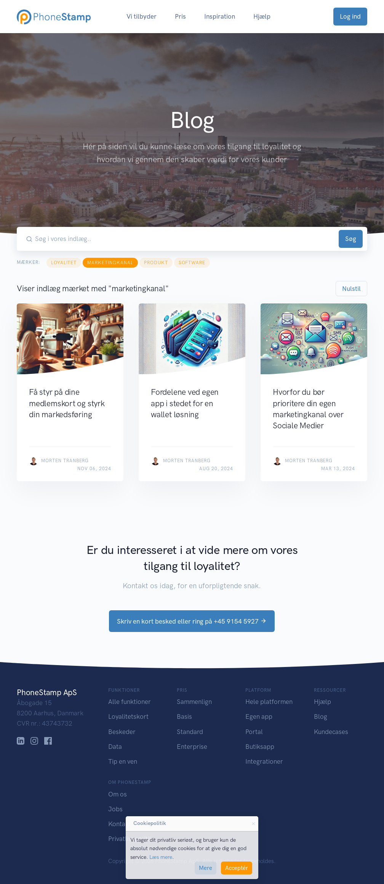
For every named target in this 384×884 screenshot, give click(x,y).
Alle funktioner (129, 701)
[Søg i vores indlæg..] (186, 239)
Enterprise (192, 746)
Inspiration (219, 16)
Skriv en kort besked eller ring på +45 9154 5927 (192, 621)
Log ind (350, 16)
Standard (190, 732)
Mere (205, 868)
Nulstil (351, 288)
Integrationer (264, 761)
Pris (180, 16)
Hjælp (261, 16)
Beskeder (122, 732)
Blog (320, 716)
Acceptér (236, 868)
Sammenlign (194, 701)
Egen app (258, 716)
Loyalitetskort (128, 716)
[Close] (253, 824)
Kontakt (119, 824)
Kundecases (331, 732)
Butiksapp (259, 746)
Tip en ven (122, 761)
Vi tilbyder (141, 16)
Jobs (115, 809)
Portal (254, 732)
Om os (117, 794)
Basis (184, 716)
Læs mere (160, 857)
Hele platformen (269, 701)
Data (115, 746)
